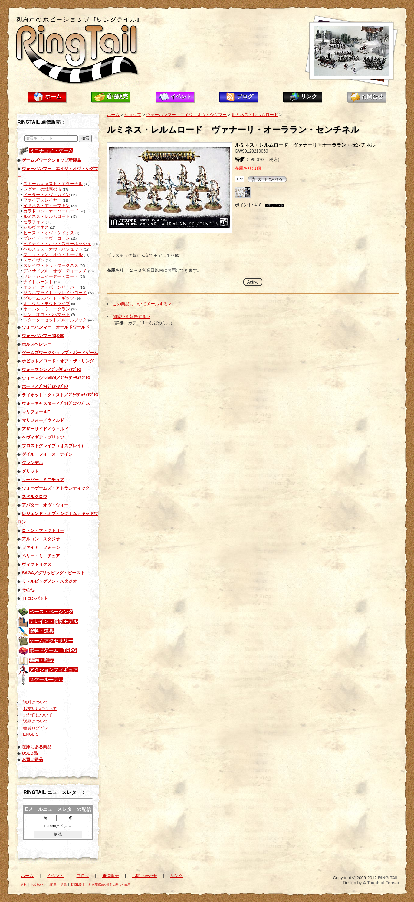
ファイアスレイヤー (42, 200)
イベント (181, 96)
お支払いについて (40, 708)
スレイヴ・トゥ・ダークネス (50, 265)
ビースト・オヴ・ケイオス (48, 232)
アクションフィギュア (53, 669)
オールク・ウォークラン (46, 309)
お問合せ (372, 96)
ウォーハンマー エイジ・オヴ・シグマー (186, 114)
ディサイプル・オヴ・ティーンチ (55, 270)
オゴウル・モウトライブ (46, 303)
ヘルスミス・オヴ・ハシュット (53, 249)
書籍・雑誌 (41, 660)
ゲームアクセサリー (51, 640)
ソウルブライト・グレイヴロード (55, 292)
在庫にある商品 (36, 746)
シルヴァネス (36, 227)
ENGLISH (32, 734)
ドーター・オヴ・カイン (46, 194)
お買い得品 (32, 759)
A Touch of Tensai (381, 882)
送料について (35, 702)
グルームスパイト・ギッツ (48, 298)
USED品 (30, 753)
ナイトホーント (38, 281)
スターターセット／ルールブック (55, 319)
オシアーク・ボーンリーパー (50, 287)
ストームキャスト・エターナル (53, 183)
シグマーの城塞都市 (42, 189)
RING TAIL (388, 877)
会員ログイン (35, 727)
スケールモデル (46, 679)
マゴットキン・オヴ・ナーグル (53, 254)
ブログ (245, 96)
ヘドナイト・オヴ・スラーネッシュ (57, 243)
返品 (64, 884)
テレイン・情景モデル (53, 621)
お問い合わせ (144, 875)
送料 (24, 884)
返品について (35, 721)
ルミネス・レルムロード (46, 216)
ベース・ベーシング (51, 611)
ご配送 (51, 884)
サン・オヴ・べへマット (46, 314)
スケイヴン (33, 259)
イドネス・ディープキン (46, 205)
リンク (309, 96)
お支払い (37, 884)
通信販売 (117, 96)
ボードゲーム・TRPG (53, 650)
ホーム (53, 96)
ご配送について (38, 715)
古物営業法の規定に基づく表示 (109, 884)
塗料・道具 (41, 631)
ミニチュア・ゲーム (51, 150)
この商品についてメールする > (142, 303)
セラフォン (33, 221)
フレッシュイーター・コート (50, 276)
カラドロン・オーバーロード (50, 210)
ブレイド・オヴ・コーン (46, 238)
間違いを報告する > (131, 316)
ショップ (132, 114)
